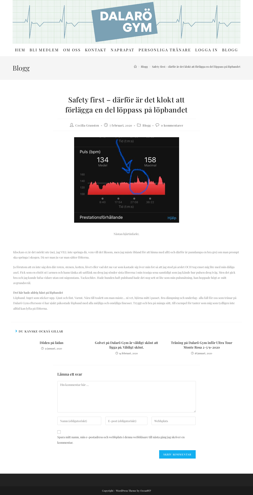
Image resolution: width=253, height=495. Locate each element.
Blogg (147, 125)
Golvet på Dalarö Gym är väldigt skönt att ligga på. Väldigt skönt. (126, 344)
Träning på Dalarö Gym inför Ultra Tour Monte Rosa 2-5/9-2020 (201, 344)
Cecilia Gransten (87, 125)
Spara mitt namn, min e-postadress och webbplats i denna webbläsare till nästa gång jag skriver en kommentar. (121, 439)
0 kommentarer (172, 125)
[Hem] (135, 66)
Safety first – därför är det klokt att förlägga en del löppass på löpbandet (196, 66)
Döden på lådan (51, 342)
